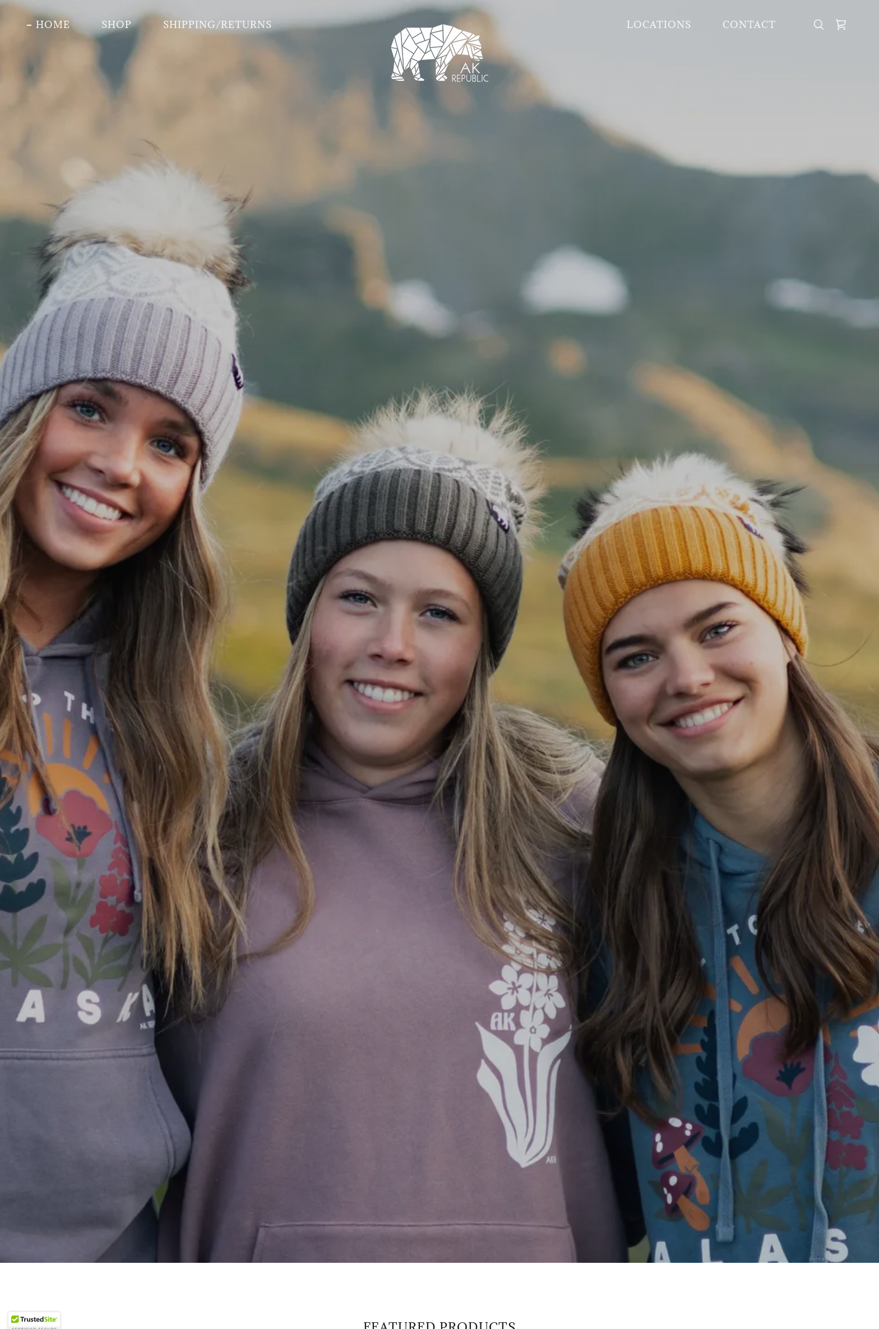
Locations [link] (659, 25)
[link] (439, 22)
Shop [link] (116, 25)
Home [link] (53, 25)
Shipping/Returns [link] (217, 25)
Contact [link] (749, 25)
